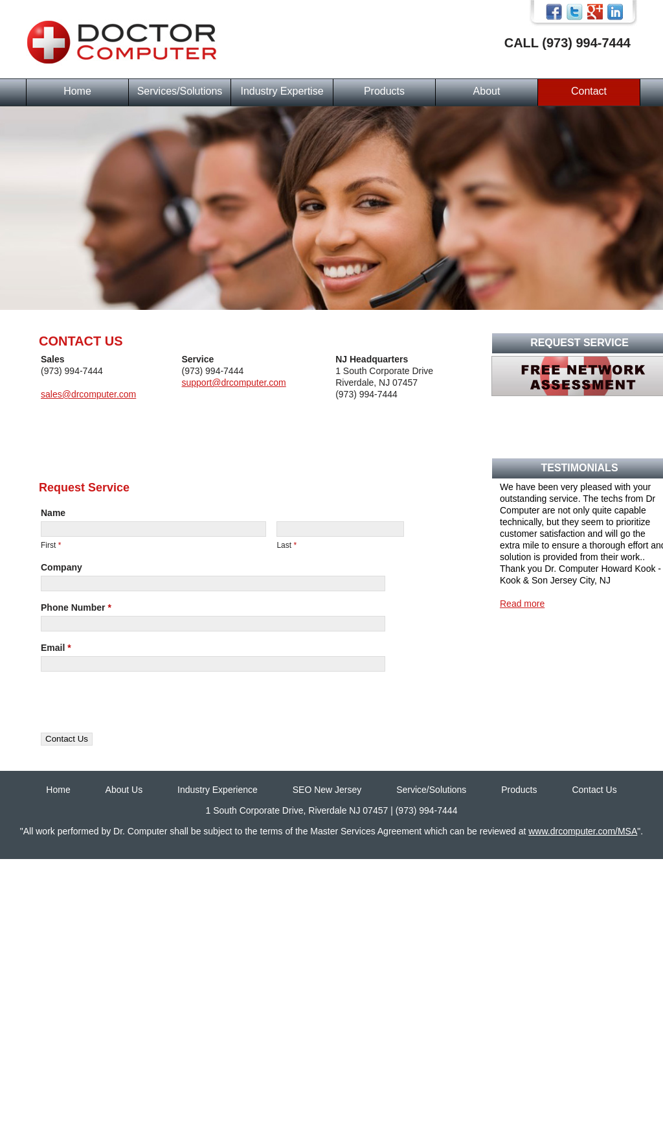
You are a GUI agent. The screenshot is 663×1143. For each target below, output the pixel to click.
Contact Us (594, 789)
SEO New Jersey (327, 789)
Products (384, 91)
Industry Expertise (281, 91)
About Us (124, 789)
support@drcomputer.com (233, 382)
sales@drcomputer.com (88, 394)
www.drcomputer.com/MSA (582, 831)
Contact (589, 91)
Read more (522, 603)
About (486, 91)
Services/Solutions (180, 91)
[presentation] (139, 707)
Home (77, 91)
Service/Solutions (431, 789)
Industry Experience (217, 789)
